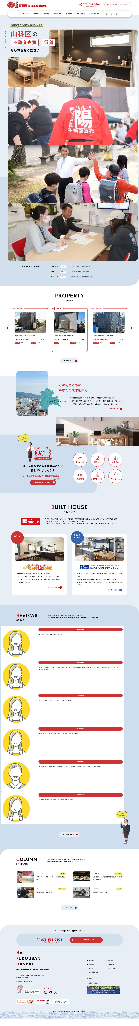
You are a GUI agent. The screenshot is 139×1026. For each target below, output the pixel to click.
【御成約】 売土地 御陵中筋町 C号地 (82, 276)
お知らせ (26, 14)
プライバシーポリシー (93, 989)
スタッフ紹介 (81, 14)
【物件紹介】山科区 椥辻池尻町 (80, 271)
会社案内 (69, 14)
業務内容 (46, 14)
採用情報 (89, 986)
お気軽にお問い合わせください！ (119, 4)
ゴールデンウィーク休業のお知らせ (81, 266)
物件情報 (36, 14)
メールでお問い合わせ (87, 947)
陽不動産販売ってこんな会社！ (42, 481)
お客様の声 (57, 14)
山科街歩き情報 (94, 14)
